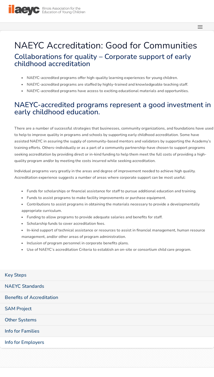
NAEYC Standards (24, 286)
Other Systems (21, 320)
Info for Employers (24, 342)
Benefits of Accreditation (31, 297)
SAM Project (18, 308)
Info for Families (22, 331)
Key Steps (16, 275)
